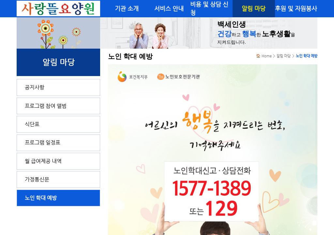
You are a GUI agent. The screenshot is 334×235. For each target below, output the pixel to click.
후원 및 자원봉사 (296, 8)
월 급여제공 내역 (43, 161)
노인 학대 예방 (41, 198)
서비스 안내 (169, 8)
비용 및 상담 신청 (209, 8)
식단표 (32, 124)
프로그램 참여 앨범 (46, 106)
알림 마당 (254, 8)
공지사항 (34, 87)
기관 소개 (127, 8)
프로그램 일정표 (42, 142)
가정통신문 (37, 179)
